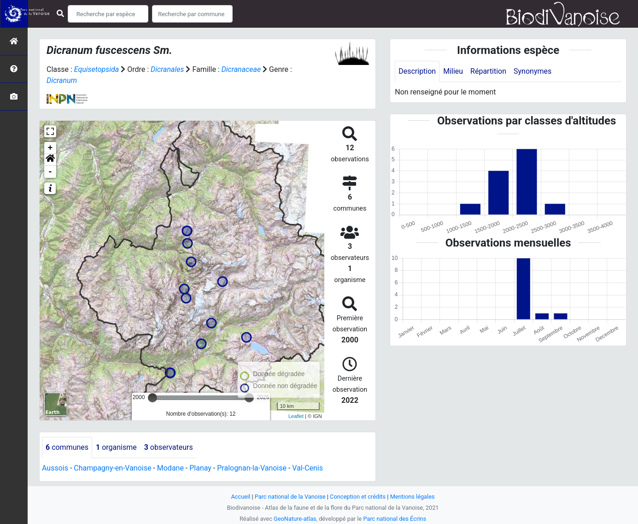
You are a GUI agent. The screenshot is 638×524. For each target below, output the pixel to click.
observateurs (168, 447)
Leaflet (296, 416)
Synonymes (532, 71)
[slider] (152, 397)
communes (67, 447)
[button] (50, 160)
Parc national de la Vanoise (290, 496)
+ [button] (50, 147)
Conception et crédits (358, 496)
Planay (201, 468)
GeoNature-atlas (295, 518)
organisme (116, 447)
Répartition (488, 71)
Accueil (240, 496)
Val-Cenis (308, 468)
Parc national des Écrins (394, 518)
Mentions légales (412, 496)
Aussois (55, 468)
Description (417, 71)
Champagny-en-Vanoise (112, 468)
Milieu (453, 71)
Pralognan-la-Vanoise (252, 468)
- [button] (50, 171)
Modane (170, 468)
